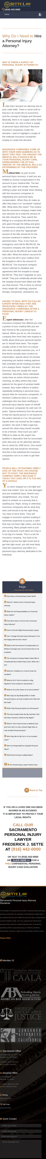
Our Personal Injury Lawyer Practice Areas (21, 764)
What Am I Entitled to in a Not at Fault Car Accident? (20, 672)
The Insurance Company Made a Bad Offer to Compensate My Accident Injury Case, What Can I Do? (22, 661)
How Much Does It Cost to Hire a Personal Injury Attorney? (20, 622)
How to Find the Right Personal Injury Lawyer (21, 630)
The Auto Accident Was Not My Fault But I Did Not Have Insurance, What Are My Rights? (21, 716)
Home (7, 14)
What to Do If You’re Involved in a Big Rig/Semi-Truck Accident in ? (19, 682)
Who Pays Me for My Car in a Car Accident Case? (20, 738)
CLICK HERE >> (21, 860)
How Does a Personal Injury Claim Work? (20, 596)
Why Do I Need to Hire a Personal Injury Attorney (19, 603)
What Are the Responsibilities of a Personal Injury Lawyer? (20, 613)
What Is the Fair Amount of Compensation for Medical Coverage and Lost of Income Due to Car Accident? (21, 648)
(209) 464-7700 (12, 1084)
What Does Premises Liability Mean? (18, 755)
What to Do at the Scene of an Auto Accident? (21, 689)
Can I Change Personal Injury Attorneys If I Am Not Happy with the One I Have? (22, 637)
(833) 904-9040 (5, 1108)
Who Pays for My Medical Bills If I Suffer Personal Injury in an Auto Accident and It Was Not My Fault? (22, 698)
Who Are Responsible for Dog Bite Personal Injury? (21, 747)
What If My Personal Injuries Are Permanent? (21, 708)
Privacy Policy (5, 938)
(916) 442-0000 (26, 849)
